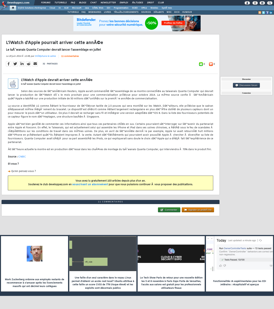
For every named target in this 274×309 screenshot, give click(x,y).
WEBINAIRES (94, 12)
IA (60, 8)
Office (144, 8)
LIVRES (107, 12)
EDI (108, 8)
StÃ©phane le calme (45, 56)
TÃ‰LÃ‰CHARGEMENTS (126, 12)
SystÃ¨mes (167, 8)
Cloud (52, 8)
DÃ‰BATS (159, 12)
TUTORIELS (73, 12)
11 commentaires (70, 56)
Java (87, 8)
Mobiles (154, 8)
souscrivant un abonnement (90, 184)
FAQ (72, 2)
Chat (93, 2)
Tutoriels (60, 2)
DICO (176, 12)
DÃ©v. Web (97, 8)
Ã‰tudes (137, 2)
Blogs (82, 2)
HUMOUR (187, 12)
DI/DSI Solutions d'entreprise (32, 8)
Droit (150, 2)
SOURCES (146, 12)
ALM (66, 8)
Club (161, 2)
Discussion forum (246, 85)
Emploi (123, 2)
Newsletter (108, 2)
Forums (46, 2)
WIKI (169, 12)
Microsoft (76, 8)
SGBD (135, 8)
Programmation (121, 8)
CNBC (22, 157)
